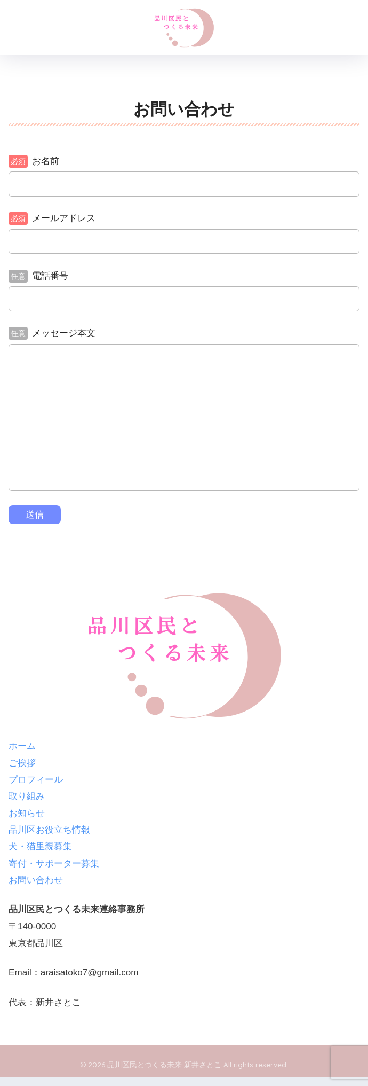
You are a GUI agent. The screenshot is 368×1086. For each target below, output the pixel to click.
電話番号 (38, 276)
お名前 (34, 161)
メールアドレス (52, 218)
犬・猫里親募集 (40, 846)
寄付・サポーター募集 (54, 863)
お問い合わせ (36, 880)
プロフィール (36, 780)
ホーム (22, 746)
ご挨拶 (22, 763)
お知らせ (27, 813)
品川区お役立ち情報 (49, 830)
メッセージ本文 (52, 333)
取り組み (27, 796)
